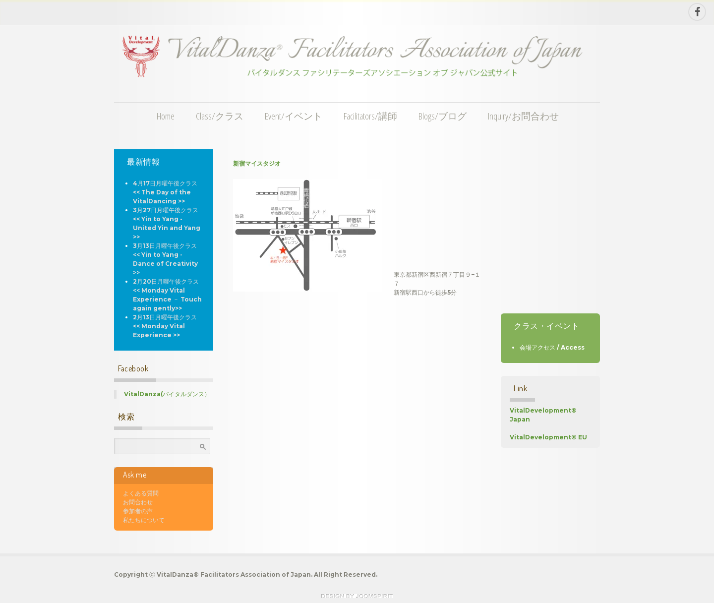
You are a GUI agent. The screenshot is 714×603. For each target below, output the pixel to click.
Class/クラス (219, 115)
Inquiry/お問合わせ (523, 115)
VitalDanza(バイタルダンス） (167, 394)
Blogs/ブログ (442, 115)
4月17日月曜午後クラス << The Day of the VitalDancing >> (165, 192)
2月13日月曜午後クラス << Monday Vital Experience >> (165, 326)
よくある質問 (141, 493)
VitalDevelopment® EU (548, 437)
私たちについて (144, 520)
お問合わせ (138, 502)
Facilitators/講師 (370, 115)
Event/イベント (293, 115)
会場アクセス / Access (552, 347)
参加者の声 (138, 511)
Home (166, 115)
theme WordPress (357, 596)
